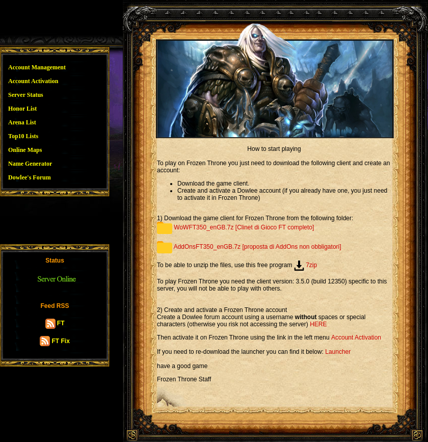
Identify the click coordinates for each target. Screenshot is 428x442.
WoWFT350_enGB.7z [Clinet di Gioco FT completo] (235, 227)
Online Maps (25, 149)
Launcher (338, 351)
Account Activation (33, 81)
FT (55, 323)
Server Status (25, 94)
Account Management (37, 67)
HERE (318, 324)
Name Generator (30, 163)
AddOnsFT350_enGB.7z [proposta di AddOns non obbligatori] (249, 246)
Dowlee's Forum (29, 177)
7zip (305, 265)
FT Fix (55, 341)
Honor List (22, 108)
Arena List (22, 122)
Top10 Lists (23, 136)
